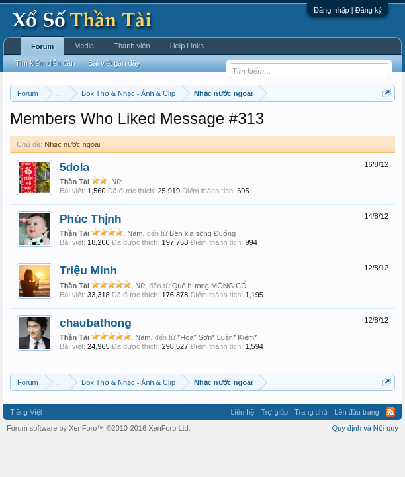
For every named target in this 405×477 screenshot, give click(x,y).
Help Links (187, 46)
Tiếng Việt (26, 412)
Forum (42, 46)
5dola (74, 167)
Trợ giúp (274, 412)
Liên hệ (242, 412)
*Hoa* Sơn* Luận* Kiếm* (217, 337)
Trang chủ (311, 412)
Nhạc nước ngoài (72, 144)
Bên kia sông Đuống (202, 233)
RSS (390, 412)
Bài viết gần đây (114, 63)
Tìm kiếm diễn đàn (45, 63)
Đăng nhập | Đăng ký (348, 10)
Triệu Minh (88, 270)
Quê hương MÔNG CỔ (209, 286)
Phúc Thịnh (91, 218)
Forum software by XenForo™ (99, 428)
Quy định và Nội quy (365, 428)
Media (84, 46)
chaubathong (96, 322)
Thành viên (132, 46)
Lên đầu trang (356, 412)
